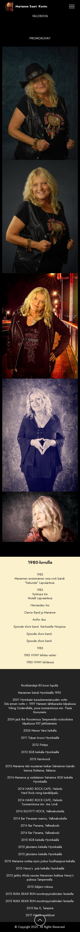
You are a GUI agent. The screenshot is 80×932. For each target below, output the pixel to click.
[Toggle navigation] (72, 6)
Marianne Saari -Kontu (31, 6)
